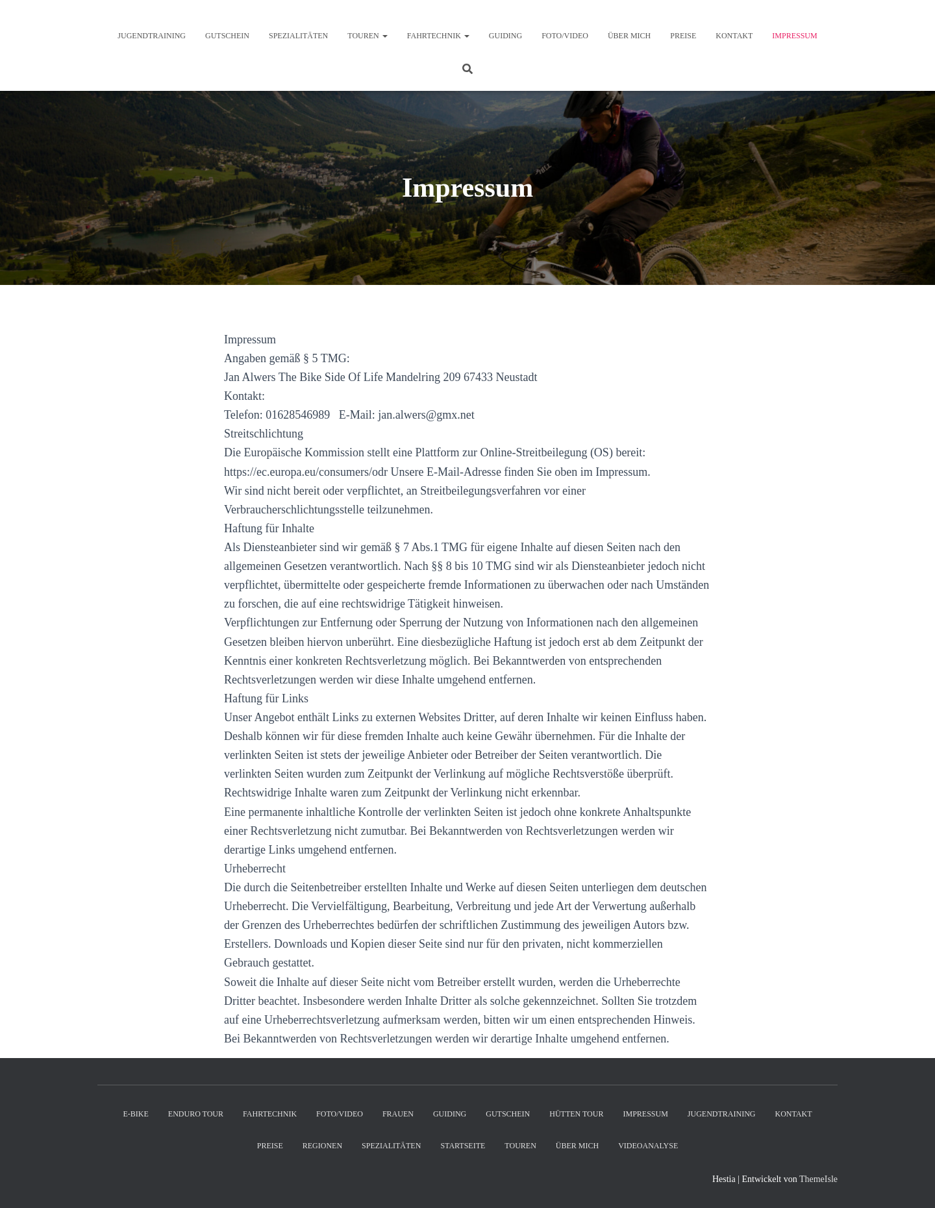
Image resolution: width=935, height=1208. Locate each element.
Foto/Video (565, 35)
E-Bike (135, 1113)
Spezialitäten (298, 35)
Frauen (398, 1113)
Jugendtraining (152, 35)
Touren (367, 35)
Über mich (629, 35)
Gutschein (227, 35)
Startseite (462, 1145)
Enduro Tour (195, 1113)
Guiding (505, 35)
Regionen (322, 1145)
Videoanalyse (648, 1145)
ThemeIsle (818, 1179)
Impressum (794, 35)
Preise (683, 35)
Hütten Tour (576, 1113)
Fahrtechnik (438, 35)
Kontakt (734, 35)
